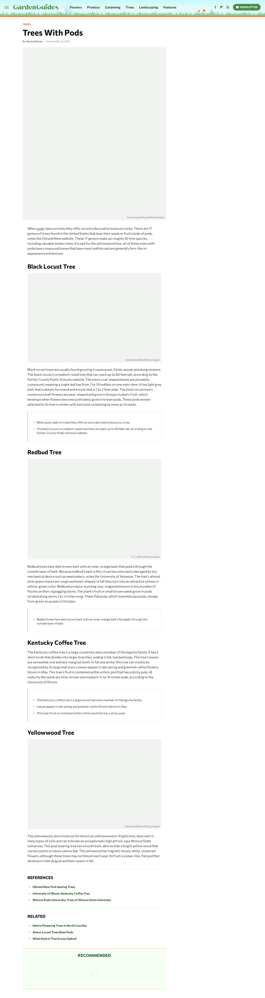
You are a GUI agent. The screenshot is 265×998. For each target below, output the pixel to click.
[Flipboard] (221, 7)
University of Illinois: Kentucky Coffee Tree (61, 893)
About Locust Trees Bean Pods (53, 932)
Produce (93, 7)
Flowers (76, 7)
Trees (130, 7)
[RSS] (227, 7)
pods (40, 228)
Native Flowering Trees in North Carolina (60, 925)
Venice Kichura (34, 41)
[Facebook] (215, 7)
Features (169, 7)
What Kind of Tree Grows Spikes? (55, 938)
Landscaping (148, 7)
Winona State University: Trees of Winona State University (72, 900)
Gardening (113, 7)
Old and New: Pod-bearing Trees (54, 886)
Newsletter (247, 7)
